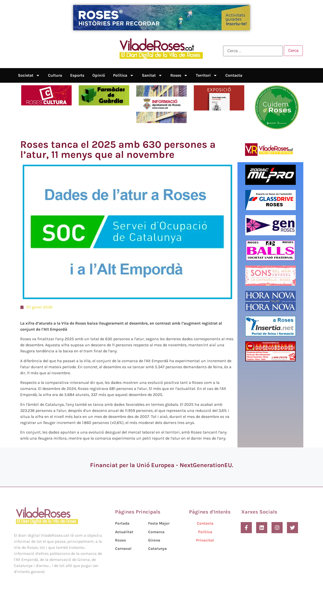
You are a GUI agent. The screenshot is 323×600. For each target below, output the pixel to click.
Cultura (55, 75)
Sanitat (152, 75)
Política (123, 75)
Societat (29, 75)
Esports (77, 75)
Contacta (233, 75)
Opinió (98, 75)
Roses (179, 75)
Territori (206, 75)
